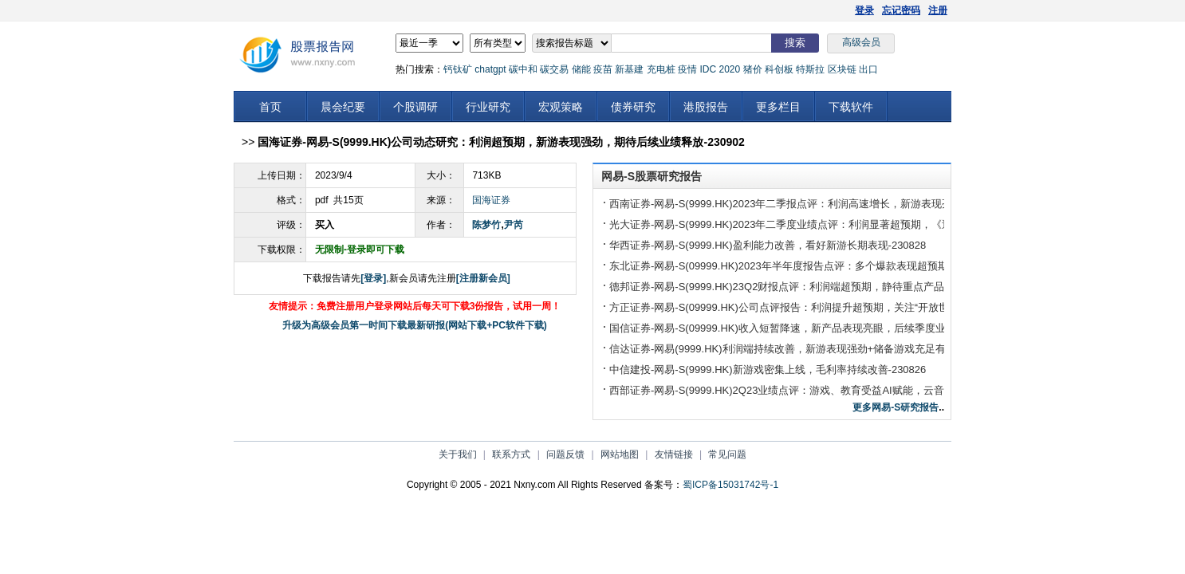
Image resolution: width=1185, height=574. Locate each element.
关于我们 (458, 454)
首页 (270, 106)
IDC (707, 69)
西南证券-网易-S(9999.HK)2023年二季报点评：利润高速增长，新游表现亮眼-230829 (805, 204)
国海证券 (491, 200)
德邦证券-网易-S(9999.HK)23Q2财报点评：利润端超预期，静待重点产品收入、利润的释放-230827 (837, 287)
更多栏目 (778, 106)
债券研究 (633, 106)
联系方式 (511, 454)
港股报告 (705, 106)
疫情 (687, 69)
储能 (581, 69)
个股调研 (415, 106)
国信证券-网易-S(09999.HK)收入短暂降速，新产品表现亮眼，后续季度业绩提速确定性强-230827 (833, 328)
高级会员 (861, 42)
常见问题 (727, 454)
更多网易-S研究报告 (895, 407)
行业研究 (488, 106)
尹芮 (513, 224)
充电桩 (661, 69)
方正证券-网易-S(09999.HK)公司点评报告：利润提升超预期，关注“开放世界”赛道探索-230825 (825, 307)
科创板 (779, 69)
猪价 (752, 69)
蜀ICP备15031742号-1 (730, 484)
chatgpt (490, 69)
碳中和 (523, 69)
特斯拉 (810, 69)
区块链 (842, 69)
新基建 (629, 69)
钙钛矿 (457, 69)
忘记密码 (901, 10)
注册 (937, 10)
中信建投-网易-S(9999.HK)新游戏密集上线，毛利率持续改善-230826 (767, 369)
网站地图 (619, 454)
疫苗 (602, 69)
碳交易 (554, 69)
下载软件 (851, 106)
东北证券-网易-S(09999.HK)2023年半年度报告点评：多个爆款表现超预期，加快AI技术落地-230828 (839, 266)
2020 (729, 69)
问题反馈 (565, 454)
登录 (864, 10)
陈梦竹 (486, 224)
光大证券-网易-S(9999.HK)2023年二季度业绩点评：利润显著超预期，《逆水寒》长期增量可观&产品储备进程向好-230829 (891, 224)
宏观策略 (560, 106)
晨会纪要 (343, 106)
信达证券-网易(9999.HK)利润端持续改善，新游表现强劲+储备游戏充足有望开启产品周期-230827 (833, 349)
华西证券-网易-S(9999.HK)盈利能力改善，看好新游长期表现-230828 (767, 245)
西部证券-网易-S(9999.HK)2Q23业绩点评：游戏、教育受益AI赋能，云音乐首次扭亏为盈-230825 (831, 390)
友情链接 (674, 454)
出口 (868, 69)
